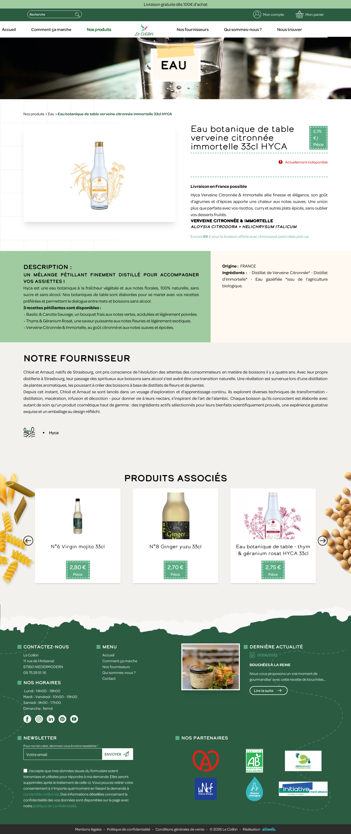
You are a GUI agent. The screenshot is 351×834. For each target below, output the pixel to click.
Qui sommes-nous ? (265, 29)
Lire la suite (263, 690)
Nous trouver (311, 29)
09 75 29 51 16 (34, 672)
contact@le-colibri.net (41, 794)
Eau (51, 113)
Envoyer (113, 754)
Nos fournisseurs (215, 29)
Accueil (34, 29)
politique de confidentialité (54, 805)
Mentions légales (88, 829)
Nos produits (123, 29)
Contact (109, 678)
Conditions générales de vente (180, 829)
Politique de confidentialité (128, 829)
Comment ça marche (76, 29)
